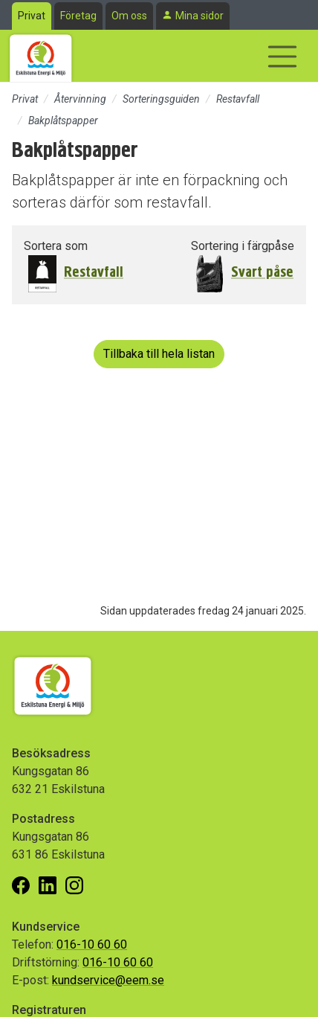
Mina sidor (199, 16)
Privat (31, 16)
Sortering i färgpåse (242, 246)
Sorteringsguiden (161, 99)
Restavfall (237, 99)
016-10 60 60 (91, 944)
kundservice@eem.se (108, 980)
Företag (78, 16)
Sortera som (56, 246)
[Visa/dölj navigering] (282, 56)
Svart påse (262, 272)
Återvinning (80, 99)
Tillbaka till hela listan (159, 354)
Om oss (129, 16)
